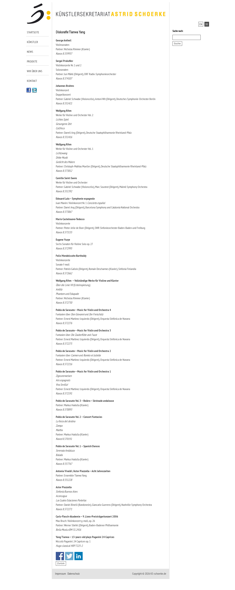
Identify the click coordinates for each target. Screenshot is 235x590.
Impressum (60, 573)
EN (200, 24)
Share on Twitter (69, 556)
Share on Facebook (60, 556)
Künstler (32, 42)
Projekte (32, 61)
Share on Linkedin (78, 556)
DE (206, 24)
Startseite (33, 32)
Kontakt (32, 81)
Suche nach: (177, 31)
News (30, 51)
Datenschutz (73, 573)
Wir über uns (34, 71)
